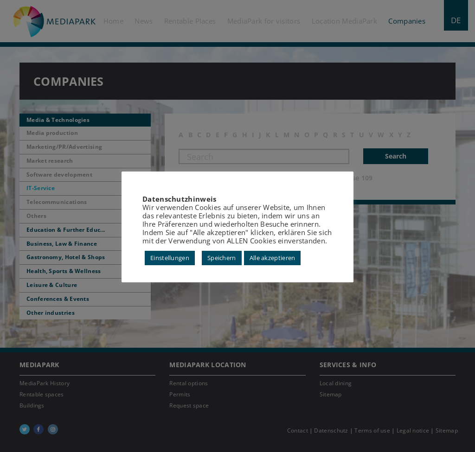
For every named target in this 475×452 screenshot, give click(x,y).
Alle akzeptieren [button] (272, 258)
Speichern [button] (221, 258)
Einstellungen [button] (169, 258)
